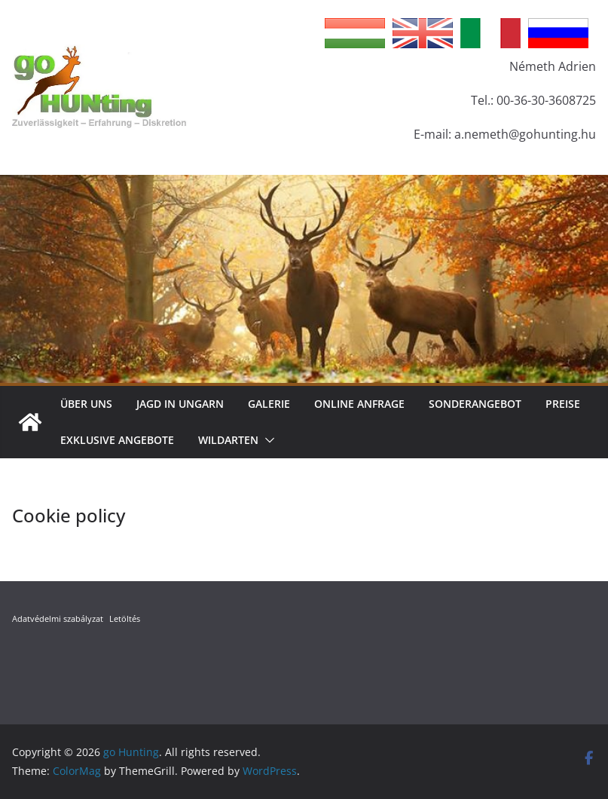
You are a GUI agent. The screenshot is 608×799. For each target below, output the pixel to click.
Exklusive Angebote (117, 440)
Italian (490, 33)
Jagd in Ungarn (180, 403)
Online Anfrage (359, 403)
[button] (266, 440)
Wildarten (228, 440)
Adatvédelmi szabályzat (57, 618)
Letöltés (124, 618)
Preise (562, 403)
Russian (558, 33)
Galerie (269, 403)
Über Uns (86, 403)
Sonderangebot (475, 403)
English (423, 33)
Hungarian (355, 33)
